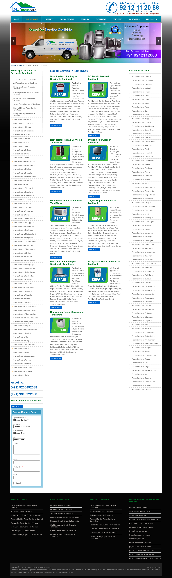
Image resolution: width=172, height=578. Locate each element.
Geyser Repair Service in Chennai (23, 532)
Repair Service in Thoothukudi (143, 161)
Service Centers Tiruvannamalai (24, 242)
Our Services (32, 19)
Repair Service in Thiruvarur (142, 172)
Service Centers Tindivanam (23, 287)
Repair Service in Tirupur (141, 92)
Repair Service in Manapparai (142, 233)
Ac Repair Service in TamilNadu (61, 507)
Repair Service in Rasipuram (142, 248)
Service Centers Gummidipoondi (25, 329)
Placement (101, 19)
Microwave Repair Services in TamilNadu (24, 99)
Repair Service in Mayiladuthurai (143, 252)
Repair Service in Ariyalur (141, 351)
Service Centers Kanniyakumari (24, 177)
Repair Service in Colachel (141, 305)
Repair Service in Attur (140, 363)
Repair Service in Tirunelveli (142, 153)
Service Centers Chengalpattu (24, 165)
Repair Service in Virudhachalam (143, 340)
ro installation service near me (140, 544)
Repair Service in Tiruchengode (143, 222)
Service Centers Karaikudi (22, 257)
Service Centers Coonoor (22, 352)
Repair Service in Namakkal (142, 138)
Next (158, 41)
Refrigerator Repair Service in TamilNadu (24, 88)
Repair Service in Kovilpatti (141, 203)
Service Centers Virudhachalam (24, 314)
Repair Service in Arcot (140, 374)
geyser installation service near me (141, 552)
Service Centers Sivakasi (22, 253)
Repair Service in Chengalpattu (143, 130)
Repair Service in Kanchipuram (143, 126)
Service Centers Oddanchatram (24, 310)
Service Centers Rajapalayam (24, 272)
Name (26, 462)
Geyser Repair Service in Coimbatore (103, 534)
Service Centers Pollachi (22, 150)
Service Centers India (21, 375)
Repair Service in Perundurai (142, 199)
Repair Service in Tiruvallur (141, 122)
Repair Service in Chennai (141, 77)
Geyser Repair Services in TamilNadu (26, 104)
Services (21, 66)
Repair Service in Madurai (141, 88)
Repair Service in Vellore (141, 180)
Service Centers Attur (21, 337)
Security (85, 19)
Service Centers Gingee (22, 341)
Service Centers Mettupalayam (24, 264)
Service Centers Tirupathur (23, 295)
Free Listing (151, 19)
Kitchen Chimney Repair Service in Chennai (26, 536)
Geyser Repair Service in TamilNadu (63, 532)
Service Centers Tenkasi (22, 200)
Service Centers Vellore (21, 215)
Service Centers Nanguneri (23, 245)
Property (49, 19)
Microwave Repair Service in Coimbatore (104, 530)
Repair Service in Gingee (141, 367)
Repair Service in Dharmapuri (142, 241)
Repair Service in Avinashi (141, 225)
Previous (13, 41)
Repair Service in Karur (140, 115)
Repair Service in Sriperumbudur (143, 187)
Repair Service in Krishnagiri (142, 237)
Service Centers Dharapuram (23, 226)
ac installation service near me (140, 513)
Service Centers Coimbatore (23, 131)
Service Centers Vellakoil (22, 303)
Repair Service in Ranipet (141, 359)
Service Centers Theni (21, 184)
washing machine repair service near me (143, 521)
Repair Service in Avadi (140, 214)
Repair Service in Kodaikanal (142, 157)
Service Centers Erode (21, 139)
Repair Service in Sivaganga (142, 348)
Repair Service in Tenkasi (141, 164)
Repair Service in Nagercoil (141, 145)
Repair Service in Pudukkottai (142, 275)
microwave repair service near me (141, 529)
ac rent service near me (137, 517)
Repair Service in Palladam (141, 229)
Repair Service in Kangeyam (142, 256)
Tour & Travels (67, 19)
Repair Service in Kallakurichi (142, 260)
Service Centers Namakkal (23, 173)
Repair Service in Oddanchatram (143, 336)
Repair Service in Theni (140, 149)
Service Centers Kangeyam (23, 238)
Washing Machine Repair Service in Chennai (27, 521)
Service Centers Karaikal (22, 364)
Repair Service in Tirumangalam (143, 332)
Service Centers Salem (21, 146)
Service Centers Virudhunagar (24, 249)
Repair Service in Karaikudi (141, 283)
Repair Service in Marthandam (143, 309)
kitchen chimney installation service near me (145, 560)
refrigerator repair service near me (141, 525)
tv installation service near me (139, 537)
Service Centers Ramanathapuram (25, 318)
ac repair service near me (138, 509)
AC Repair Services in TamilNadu (25, 83)
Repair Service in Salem (140, 103)
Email (26, 478)
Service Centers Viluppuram (23, 367)
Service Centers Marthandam (23, 284)
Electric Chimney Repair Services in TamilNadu (26, 109)
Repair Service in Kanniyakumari (143, 141)
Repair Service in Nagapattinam (143, 195)
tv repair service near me (138, 533)
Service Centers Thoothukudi (23, 196)
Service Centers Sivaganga (23, 322)
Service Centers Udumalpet (23, 291)
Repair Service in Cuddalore (142, 176)
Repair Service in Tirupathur (142, 321)
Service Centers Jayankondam (24, 356)
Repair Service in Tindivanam (142, 313)
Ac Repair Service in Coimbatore (101, 513)
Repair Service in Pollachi (141, 107)
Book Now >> (16, 406)
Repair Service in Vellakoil (141, 328)
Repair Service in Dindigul (141, 134)
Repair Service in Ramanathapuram (145, 344)
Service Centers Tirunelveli (23, 188)
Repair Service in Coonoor (141, 378)
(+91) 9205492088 (24, 387)
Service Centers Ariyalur (22, 326)
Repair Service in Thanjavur (142, 168)
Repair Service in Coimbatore (142, 80)
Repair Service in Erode (140, 96)
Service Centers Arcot (21, 348)
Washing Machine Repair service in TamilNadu (26, 94)
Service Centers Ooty (21, 154)
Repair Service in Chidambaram (143, 286)
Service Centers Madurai (22, 127)
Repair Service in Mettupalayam (143, 290)
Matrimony (117, 19)
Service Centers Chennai (22, 119)
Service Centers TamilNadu (23, 123)
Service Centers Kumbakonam (24, 219)
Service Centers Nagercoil (22, 180)
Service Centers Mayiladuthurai (24, 234)
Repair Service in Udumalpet (142, 317)
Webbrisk (158, 569)
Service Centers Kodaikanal (23, 192)
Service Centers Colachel (22, 280)
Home (16, 19)
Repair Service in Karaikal (141, 389)
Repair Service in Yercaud (141, 386)
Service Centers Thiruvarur (23, 207)
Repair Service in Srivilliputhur (142, 302)
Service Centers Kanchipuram (24, 161)
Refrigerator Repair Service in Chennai (24, 525)
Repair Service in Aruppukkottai (143, 294)
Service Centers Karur (21, 158)
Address (26, 449)
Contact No (26, 470)
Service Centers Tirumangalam (24, 306)
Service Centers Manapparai (23, 223)
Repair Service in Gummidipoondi (144, 355)
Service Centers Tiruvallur (22, 371)
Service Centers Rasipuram (23, 230)
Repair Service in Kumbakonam (143, 206)
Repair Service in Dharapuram (143, 244)
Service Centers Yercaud (22, 360)
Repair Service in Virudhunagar (143, 271)
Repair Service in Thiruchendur (143, 191)
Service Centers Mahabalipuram (24, 345)
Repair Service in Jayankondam (143, 382)
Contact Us (134, 19)
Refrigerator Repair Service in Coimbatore (105, 526)
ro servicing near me (136, 540)
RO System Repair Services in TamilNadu (24, 115)
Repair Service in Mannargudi (142, 218)
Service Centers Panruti (22, 299)
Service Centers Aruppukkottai (24, 268)
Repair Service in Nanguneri (142, 267)
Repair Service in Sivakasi (141, 279)
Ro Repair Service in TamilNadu (61, 511)
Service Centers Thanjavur (23, 203)
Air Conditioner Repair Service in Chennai (26, 517)
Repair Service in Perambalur (142, 210)
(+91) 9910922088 (24, 394)
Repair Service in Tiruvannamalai (144, 264)
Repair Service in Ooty (140, 111)
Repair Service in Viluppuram (142, 118)
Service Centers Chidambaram (24, 261)
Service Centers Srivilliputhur (23, 276)
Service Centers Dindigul (22, 169)
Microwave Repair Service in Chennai (24, 528)
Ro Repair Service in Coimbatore (101, 517)
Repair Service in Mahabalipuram (144, 370)
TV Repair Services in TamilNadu (25, 79)
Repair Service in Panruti (141, 325)
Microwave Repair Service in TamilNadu (64, 523)
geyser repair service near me (140, 548)
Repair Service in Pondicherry (142, 84)
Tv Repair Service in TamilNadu (61, 515)
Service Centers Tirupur (21, 135)
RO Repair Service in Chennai (21, 513)
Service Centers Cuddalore (23, 211)
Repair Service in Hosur (140, 183)
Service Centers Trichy (21, 142)
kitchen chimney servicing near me (141, 556)
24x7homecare (45, 569)
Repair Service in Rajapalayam (143, 298)
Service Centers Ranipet (22, 333)
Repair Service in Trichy (140, 99)
